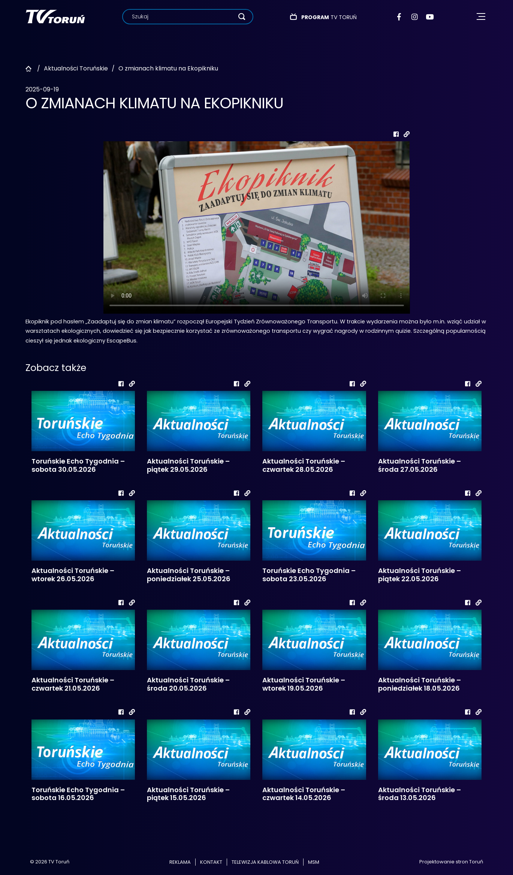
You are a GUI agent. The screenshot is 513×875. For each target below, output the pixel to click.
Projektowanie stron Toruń (451, 861)
